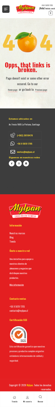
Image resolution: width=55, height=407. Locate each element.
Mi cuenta (27, 401)
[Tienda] (14, 397)
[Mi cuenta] (27, 397)
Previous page (41, 89)
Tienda (14, 401)
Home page (12, 89)
